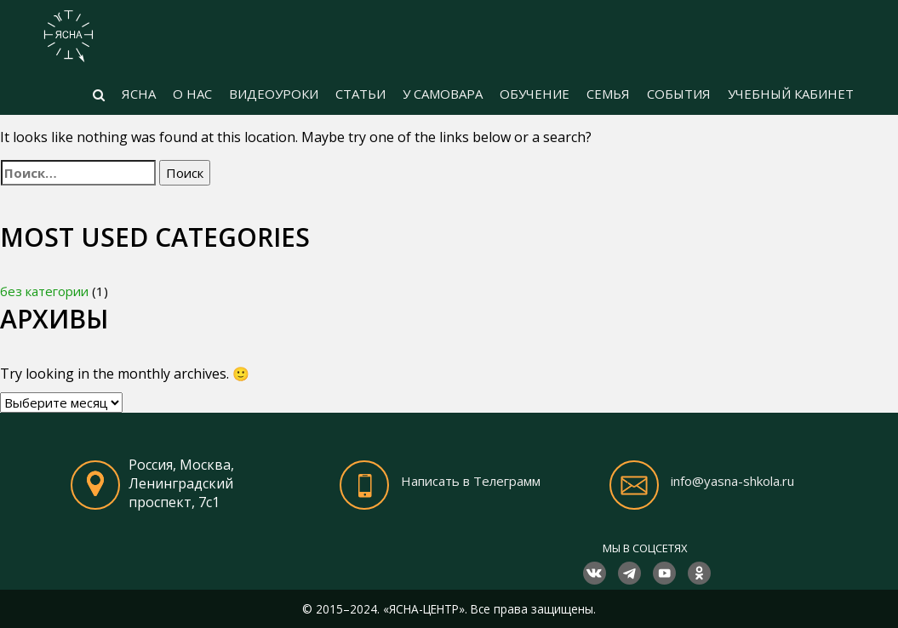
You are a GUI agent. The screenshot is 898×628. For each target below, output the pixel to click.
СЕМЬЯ (608, 93)
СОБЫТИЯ (679, 93)
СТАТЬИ (360, 93)
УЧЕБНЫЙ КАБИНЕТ (791, 93)
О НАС (192, 93)
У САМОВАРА (443, 93)
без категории (44, 291)
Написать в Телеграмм (471, 480)
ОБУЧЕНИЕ (534, 93)
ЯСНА (139, 93)
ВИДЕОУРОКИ (273, 93)
